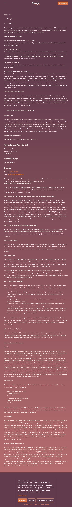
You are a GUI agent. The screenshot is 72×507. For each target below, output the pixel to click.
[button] (5, 3)
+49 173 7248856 (13, 172)
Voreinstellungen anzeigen (45, 500)
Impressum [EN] (45, 504)
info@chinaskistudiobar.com (16, 174)
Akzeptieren (22, 500)
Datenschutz (36, 504)
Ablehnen (31, 500)
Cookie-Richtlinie (27, 504)
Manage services (22, 495)
